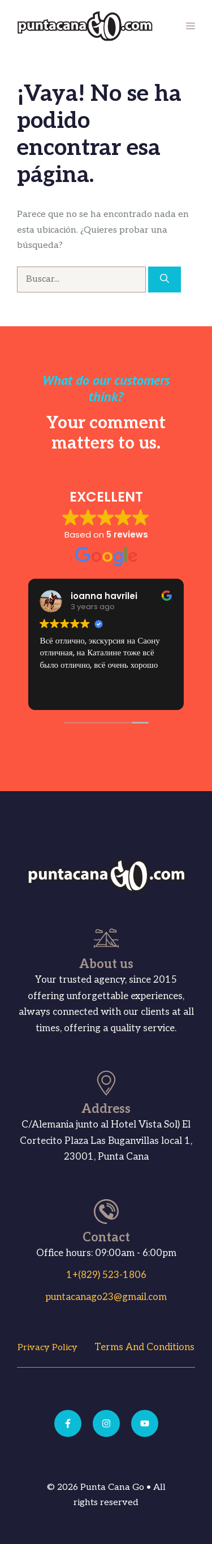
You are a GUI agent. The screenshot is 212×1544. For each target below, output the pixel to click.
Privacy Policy (47, 1347)
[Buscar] (164, 279)
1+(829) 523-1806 (106, 1275)
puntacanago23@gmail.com (106, 1297)
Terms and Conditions (144, 1347)
